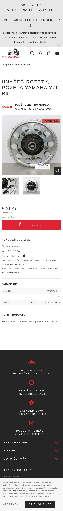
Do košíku (31, 224)
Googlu (14, 490)
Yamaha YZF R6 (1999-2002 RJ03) (33, 108)
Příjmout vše (40, 504)
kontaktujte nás (17, 264)
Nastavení (11, 504)
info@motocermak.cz (11, 272)
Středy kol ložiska (22, 64)
